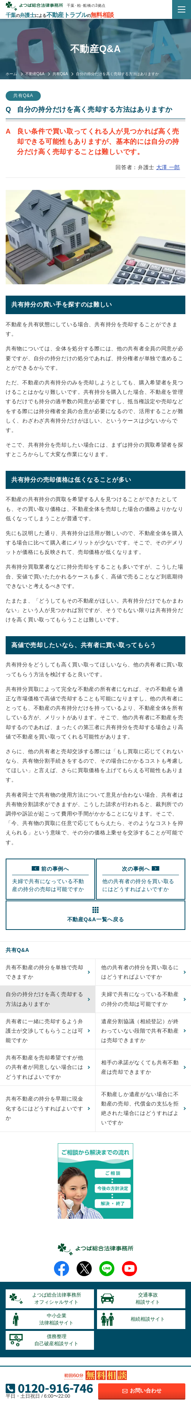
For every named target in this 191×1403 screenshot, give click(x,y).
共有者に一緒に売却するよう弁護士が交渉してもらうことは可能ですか (44, 1030)
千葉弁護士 (60, 15)
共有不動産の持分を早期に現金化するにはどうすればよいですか (44, 1108)
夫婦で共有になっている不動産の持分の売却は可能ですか (140, 999)
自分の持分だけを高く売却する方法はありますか (44, 999)
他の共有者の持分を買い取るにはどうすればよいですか (140, 972)
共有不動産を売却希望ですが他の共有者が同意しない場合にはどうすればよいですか (44, 1067)
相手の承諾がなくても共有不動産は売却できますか (140, 1067)
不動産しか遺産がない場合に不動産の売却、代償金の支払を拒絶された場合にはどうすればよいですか (140, 1108)
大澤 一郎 (168, 167)
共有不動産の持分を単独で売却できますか (44, 972)
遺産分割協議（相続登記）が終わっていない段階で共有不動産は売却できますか (140, 1030)
